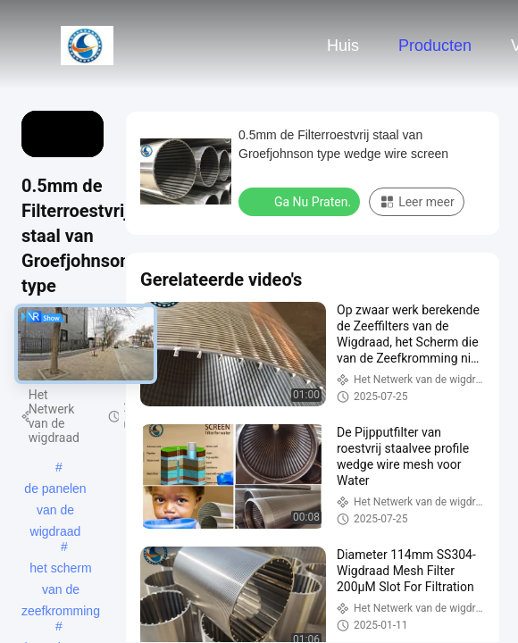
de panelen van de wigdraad (55, 490)
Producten (435, 45)
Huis (343, 45)
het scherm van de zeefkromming (60, 570)
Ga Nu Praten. (301, 201)
